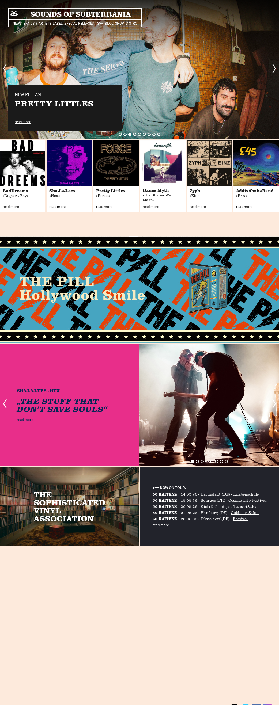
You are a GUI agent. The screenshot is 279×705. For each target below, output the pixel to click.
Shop (119, 23)
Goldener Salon (245, 512)
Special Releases (79, 23)
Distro (131, 23)
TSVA (99, 23)
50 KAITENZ (165, 494)
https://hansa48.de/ (239, 506)
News (17, 23)
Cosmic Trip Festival (247, 500)
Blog (109, 23)
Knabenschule (246, 494)
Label (58, 23)
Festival (240, 518)
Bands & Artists (37, 23)
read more (23, 121)
